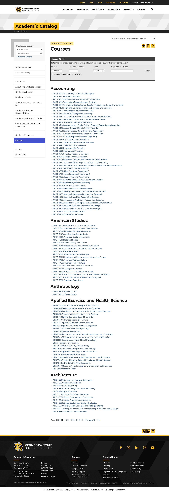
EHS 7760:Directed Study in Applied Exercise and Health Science (81, 360)
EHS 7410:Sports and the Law (66, 343)
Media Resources (48, 477)
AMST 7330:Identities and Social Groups (71, 254)
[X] (128, 447)
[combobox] (133, 38)
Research (129, 9)
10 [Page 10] (80, 420)
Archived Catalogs (23, 73)
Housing (106, 466)
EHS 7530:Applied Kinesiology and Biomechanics (75, 351)
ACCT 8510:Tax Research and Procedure (71, 140)
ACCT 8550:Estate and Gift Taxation (69, 148)
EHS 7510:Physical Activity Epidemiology (71, 346)
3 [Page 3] (61, 420)
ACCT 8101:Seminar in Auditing (66, 96)
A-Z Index (124, 2)
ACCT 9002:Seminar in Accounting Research (72, 188)
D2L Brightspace (78, 472)
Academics (82, 9)
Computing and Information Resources (27, 125)
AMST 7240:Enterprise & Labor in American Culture (76, 246)
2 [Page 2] (58, 420)
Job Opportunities (110, 478)
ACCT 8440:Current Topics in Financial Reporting (75, 137)
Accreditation (84, 483)
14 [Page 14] (99, 420)
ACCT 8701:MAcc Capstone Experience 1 (71, 171)
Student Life (114, 9)
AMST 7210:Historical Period (65, 240)
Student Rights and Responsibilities (24, 111)
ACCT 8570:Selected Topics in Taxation (70, 154)
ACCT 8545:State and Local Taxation (69, 145)
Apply (82, 2)
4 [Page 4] (63, 420)
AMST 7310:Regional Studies (65, 251)
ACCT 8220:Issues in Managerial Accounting (72, 114)
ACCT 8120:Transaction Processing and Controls (74, 102)
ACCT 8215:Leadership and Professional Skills (73, 111)
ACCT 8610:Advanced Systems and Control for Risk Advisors (80, 160)
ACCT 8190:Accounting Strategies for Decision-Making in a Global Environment (88, 105)
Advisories (93, 483)
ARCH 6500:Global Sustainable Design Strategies (75, 403)
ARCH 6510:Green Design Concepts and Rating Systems (78, 406)
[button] (142, 2)
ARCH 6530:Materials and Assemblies (70, 412)
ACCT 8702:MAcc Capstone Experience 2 (71, 174)
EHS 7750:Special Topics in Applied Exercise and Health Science (81, 357)
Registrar (106, 475)
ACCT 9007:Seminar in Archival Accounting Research (76, 197)
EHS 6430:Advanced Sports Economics (70, 320)
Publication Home (23, 67)
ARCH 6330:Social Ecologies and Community (73, 397)
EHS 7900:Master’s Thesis (64, 369)
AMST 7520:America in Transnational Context (73, 272)
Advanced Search (24, 57)
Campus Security (137, 463)
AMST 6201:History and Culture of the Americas (74, 225)
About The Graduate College (28, 87)
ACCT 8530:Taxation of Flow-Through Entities (73, 142)
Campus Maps (47, 471)
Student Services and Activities (29, 118)
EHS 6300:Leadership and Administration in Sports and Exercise (81, 311)
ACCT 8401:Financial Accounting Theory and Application (78, 131)
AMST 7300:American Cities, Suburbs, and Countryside (77, 248)
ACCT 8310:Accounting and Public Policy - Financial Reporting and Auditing (86, 125)
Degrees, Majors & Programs (114, 472)
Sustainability (135, 469)
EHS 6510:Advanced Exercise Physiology (71, 328)
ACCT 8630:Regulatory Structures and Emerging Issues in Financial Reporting (87, 165)
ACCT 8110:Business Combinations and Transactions (76, 99)
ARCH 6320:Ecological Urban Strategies (71, 394)
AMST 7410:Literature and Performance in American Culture (79, 257)
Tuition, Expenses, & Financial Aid (28, 104)
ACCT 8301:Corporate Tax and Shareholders (72, 122)
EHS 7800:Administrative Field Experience (72, 363)
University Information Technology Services (80, 476)
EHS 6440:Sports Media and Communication (73, 323)
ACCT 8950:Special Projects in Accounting (71, 183)
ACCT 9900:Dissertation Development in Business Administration (82, 203)
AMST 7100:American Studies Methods (70, 234)
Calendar (110, 2)
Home (16, 31)
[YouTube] (152, 447)
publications (52, 490)
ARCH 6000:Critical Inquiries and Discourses (72, 380)
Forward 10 (90, 420)
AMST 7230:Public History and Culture (70, 243)
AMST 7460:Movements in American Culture (73, 266)
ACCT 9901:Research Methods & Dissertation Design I (77, 206)
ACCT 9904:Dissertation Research (68, 214)
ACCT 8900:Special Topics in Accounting (71, 177)
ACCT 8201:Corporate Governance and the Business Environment (82, 108)
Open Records (124, 483)
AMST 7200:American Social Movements (71, 237)
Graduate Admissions (24, 92)
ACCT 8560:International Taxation (68, 151)
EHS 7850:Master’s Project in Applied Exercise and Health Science (82, 366)
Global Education (137, 466)
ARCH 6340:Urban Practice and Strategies (72, 400)
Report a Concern (104, 483)
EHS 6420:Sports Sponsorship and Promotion (73, 317)
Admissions (98, 9)
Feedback (115, 483)
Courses (18, 140)
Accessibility (135, 472)
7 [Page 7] (71, 420)
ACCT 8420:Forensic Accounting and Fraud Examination (78, 134)
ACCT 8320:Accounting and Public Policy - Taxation (76, 128)
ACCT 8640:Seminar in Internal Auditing (70, 168)
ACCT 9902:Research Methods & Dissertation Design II (77, 209)
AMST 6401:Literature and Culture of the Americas (75, 228)
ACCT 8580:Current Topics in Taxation (70, 157)
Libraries (106, 463)
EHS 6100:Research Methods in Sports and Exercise (76, 305)
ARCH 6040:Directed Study (65, 386)
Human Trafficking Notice (138, 483)
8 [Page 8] (74, 420)
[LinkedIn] (136, 447)
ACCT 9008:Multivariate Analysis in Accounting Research (78, 200)
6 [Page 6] (68, 420)
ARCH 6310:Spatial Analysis (65, 391)
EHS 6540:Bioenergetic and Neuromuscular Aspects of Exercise (81, 337)
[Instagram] (144, 447)
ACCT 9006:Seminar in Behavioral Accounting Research (77, 194)
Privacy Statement (72, 483)
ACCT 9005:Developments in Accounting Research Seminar (79, 191)
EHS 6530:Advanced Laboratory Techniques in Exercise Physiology (83, 334)
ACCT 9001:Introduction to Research (69, 186)
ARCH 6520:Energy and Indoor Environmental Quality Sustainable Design (85, 409)
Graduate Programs (24, 135)
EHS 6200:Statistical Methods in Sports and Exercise (76, 308)
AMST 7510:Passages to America (67, 269)
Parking (44, 474)
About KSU (68, 9)
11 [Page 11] (82, 420)
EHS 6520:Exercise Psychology (66, 331)
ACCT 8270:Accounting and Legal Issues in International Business (82, 117)
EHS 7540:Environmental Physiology (69, 354)
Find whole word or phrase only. (68, 74)
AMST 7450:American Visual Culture (69, 263)
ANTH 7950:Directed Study (65, 294)
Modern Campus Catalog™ (112, 490)
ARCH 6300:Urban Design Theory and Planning (74, 389)
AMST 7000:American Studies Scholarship (72, 231)
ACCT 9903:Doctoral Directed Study (69, 211)
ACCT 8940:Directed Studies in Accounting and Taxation (78, 180)
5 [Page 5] (66, 420)
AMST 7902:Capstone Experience (68, 280)
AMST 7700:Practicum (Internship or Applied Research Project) (81, 274)
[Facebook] (120, 447)
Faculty (18, 149)
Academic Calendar (79, 466)
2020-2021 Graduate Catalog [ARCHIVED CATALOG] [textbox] (129, 38)
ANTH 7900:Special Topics (65, 291)
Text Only (151, 483)
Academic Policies (23, 97)
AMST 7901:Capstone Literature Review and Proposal (77, 277)
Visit (92, 2)
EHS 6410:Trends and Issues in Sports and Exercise (75, 314)
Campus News (77, 469)
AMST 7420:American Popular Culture (70, 260)
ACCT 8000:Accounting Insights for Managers (73, 93)
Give (100, 2)
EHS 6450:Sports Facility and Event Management (75, 326)
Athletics (141, 9)
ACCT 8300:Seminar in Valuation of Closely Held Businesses (79, 119)
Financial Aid (108, 469)
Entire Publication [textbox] (22, 49)
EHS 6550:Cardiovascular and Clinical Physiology (74, 340)
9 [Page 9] (76, 420)
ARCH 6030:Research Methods (67, 383)
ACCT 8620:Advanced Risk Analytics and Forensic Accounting (80, 163)
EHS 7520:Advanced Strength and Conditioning (74, 349)
